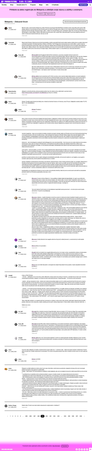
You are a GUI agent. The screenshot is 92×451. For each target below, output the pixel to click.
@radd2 (34, 252)
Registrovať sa (50, 13)
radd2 (20, 239)
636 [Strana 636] (73, 416)
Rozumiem (64, 446)
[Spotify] (84, 449)
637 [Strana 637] (77, 416)
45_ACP (20, 311)
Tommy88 (11, 42)
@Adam (34, 109)
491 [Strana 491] (50, 416)
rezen (9, 368)
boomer (10, 133)
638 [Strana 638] (81, 416)
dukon (10, 28)
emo (19, 197)
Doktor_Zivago (12, 405)
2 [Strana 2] (12, 416)
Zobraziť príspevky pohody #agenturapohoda (75, 21)
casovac (10, 118)
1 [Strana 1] (10, 416)
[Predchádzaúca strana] (8, 416)
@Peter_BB (35, 76)
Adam (10, 101)
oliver (9, 349)
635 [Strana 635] (69, 416)
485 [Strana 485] (26, 416)
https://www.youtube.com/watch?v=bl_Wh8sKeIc (34, 92)
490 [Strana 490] (46, 416)
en (90, 1)
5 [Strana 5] (20, 416)
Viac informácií (56, 445)
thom (19, 76)
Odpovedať (24, 35)
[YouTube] (79, 449)
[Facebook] (77, 449)
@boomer (34, 178)
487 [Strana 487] (34, 416)
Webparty (9, 22)
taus (19, 178)
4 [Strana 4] (17, 416)
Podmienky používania (10, 23)
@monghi (34, 311)
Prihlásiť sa (41, 13)
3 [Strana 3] (15, 416)
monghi (10, 275)
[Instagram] (82, 449)
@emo (33, 245)
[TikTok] (87, 449)
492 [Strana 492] (54, 416)
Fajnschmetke (12, 91)
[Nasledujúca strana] (84, 416)
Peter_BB (20, 55)
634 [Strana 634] (65, 416)
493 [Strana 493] (58, 416)
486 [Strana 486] (30, 416)
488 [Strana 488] (38, 416)
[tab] (12, 5)
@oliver (34, 359)
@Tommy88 (35, 55)
